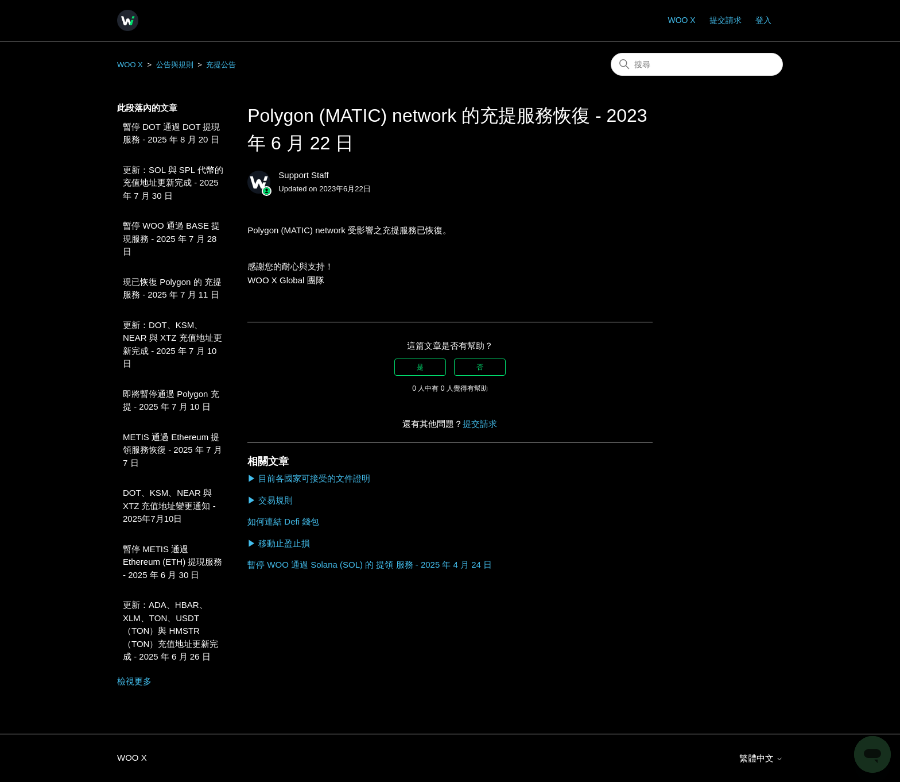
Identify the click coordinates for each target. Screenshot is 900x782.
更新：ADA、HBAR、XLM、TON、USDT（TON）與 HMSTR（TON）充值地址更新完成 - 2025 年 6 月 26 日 (170, 630)
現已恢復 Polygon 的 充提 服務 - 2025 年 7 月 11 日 (172, 288)
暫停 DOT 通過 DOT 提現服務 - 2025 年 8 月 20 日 (171, 133)
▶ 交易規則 (270, 500)
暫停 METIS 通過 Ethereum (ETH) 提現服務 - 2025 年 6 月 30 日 (172, 562)
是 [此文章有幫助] (420, 367)
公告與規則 (174, 64)
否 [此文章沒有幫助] (479, 367)
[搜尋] (697, 64)
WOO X (681, 20)
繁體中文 (761, 758)
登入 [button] (763, 20)
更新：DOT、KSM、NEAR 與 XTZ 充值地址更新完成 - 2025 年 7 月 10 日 (172, 344)
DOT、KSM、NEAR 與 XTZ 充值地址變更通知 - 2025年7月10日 (169, 505)
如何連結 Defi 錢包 (283, 521)
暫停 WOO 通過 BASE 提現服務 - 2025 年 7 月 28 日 (171, 238)
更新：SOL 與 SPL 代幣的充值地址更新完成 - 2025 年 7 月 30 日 (173, 183)
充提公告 (221, 64)
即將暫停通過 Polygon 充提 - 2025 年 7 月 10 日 (171, 400)
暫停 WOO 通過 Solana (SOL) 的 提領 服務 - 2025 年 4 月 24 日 (369, 564)
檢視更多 (134, 681)
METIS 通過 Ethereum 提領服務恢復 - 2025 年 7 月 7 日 (172, 450)
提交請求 (725, 20)
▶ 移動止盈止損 (278, 543)
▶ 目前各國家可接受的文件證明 (308, 478)
